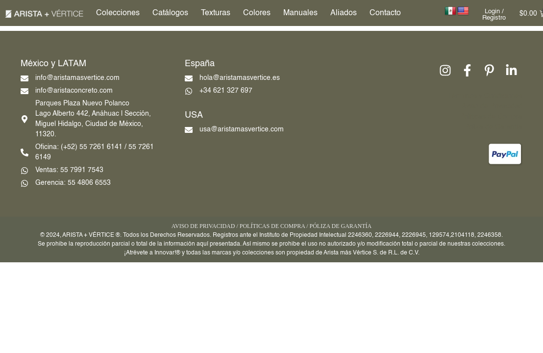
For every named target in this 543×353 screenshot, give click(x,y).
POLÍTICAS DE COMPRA (272, 226)
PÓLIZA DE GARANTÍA (340, 226)
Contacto (385, 13)
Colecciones (118, 13)
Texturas (215, 13)
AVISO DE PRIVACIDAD (203, 226)
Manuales (300, 13)
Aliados (343, 13)
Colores (257, 13)
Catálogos (170, 13)
